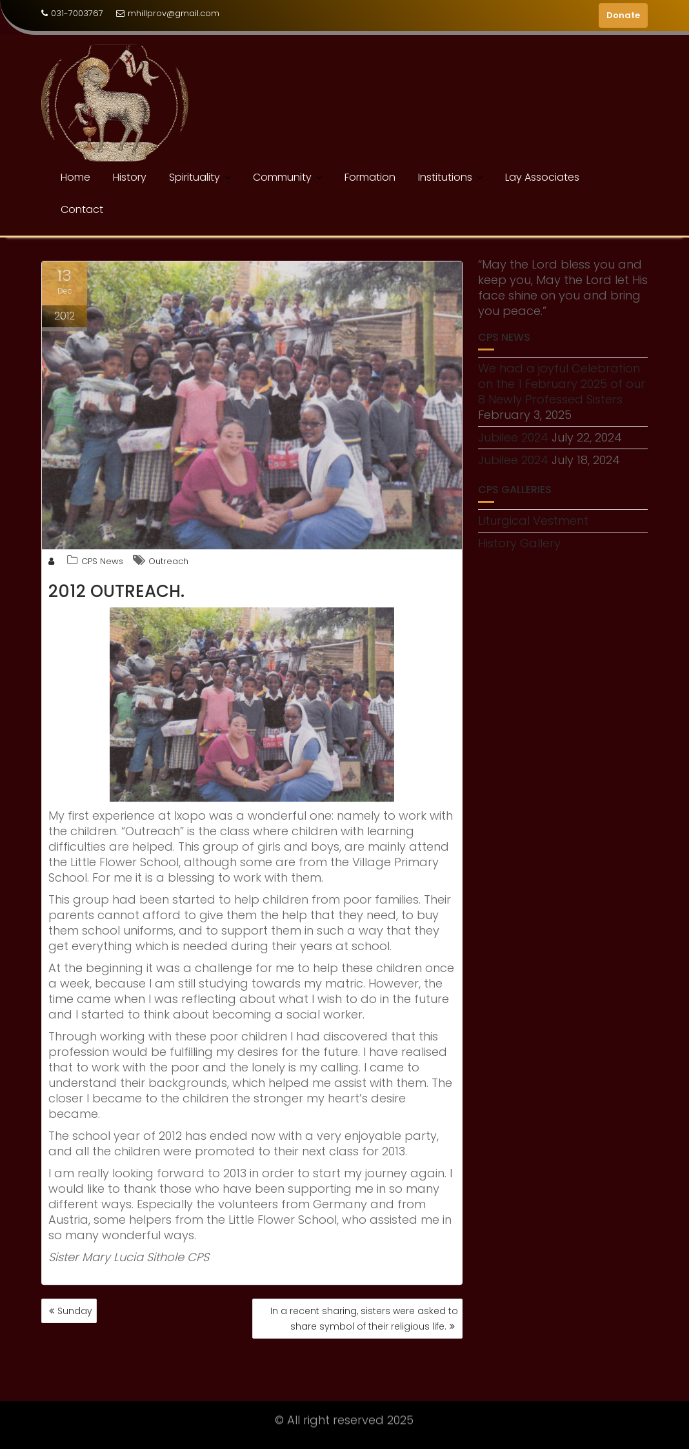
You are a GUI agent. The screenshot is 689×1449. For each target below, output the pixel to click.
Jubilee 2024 (513, 437)
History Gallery (519, 543)
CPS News (102, 564)
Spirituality (194, 177)
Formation (369, 177)
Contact (82, 209)
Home (75, 177)
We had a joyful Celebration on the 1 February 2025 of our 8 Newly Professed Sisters (561, 383)
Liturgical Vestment (533, 520)
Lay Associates (542, 177)
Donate (623, 15)
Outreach (168, 564)
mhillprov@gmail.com (167, 13)
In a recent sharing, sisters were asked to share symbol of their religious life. (364, 1318)
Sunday (74, 1310)
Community (282, 177)
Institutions (445, 177)
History (129, 177)
